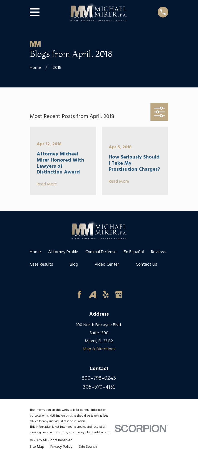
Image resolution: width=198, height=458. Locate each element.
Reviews (158, 252)
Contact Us (146, 264)
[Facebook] (79, 294)
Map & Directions (99, 349)
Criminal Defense (101, 252)
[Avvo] (92, 294)
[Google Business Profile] (118, 294)
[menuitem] (37, 447)
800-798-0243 (99, 378)
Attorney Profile (63, 252)
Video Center (107, 264)
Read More (47, 184)
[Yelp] (105, 294)
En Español (134, 252)
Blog (74, 264)
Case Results (41, 264)
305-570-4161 (99, 386)
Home (35, 252)
